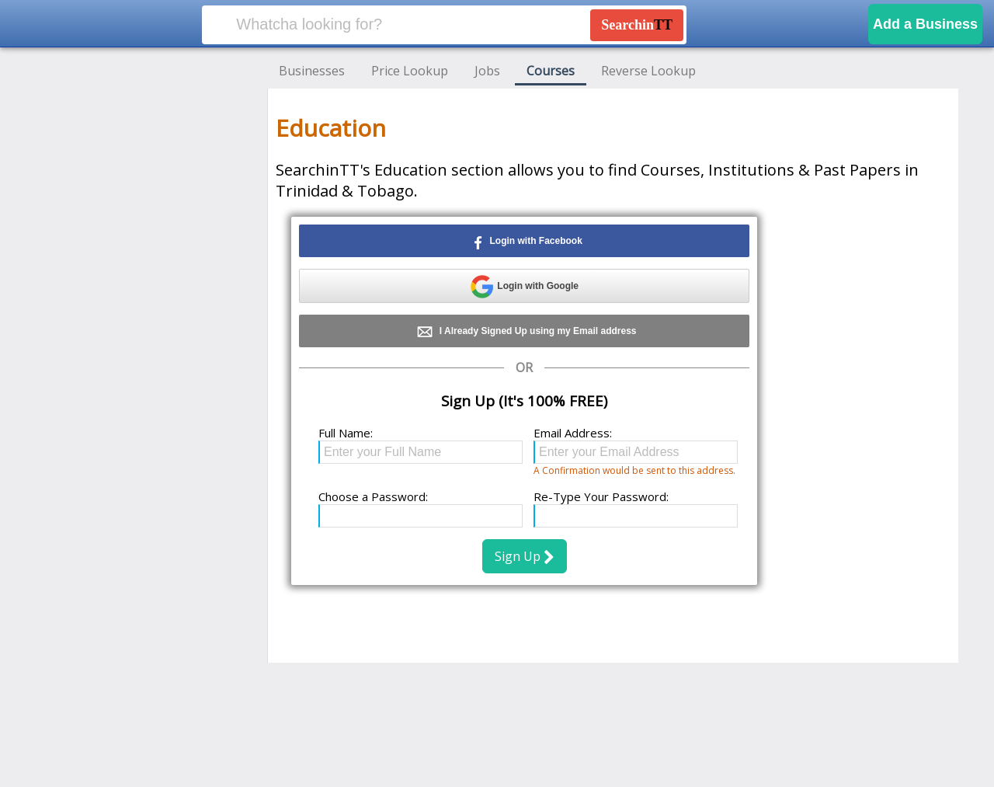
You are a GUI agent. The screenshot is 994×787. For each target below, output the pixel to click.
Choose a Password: (373, 496)
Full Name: (345, 433)
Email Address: (572, 433)
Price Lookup (409, 70)
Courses (551, 70)
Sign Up (524, 557)
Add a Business (925, 24)
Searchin (637, 25)
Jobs (487, 70)
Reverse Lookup (648, 70)
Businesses (312, 70)
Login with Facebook (524, 241)
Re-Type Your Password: (601, 496)
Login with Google (524, 286)
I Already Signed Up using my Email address (524, 331)
